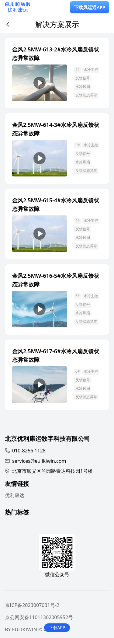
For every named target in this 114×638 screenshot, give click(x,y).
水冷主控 (91, 69)
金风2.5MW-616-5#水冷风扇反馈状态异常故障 (55, 280)
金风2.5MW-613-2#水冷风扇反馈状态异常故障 (55, 53)
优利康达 (14, 495)
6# (77, 371)
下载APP (57, 627)
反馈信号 (82, 78)
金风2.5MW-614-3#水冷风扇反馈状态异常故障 (55, 129)
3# (77, 145)
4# (77, 220)
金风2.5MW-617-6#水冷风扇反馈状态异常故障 (55, 355)
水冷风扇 (82, 86)
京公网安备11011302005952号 (39, 617)
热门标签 (17, 513)
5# (77, 295)
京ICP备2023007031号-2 (32, 605)
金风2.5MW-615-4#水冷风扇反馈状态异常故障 (55, 204)
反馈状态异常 (86, 95)
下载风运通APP (89, 7)
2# (77, 69)
